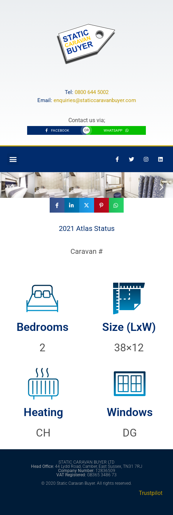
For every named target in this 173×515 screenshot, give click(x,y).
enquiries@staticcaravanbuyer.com (95, 100)
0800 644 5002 (92, 92)
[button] (13, 159)
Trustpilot (150, 493)
